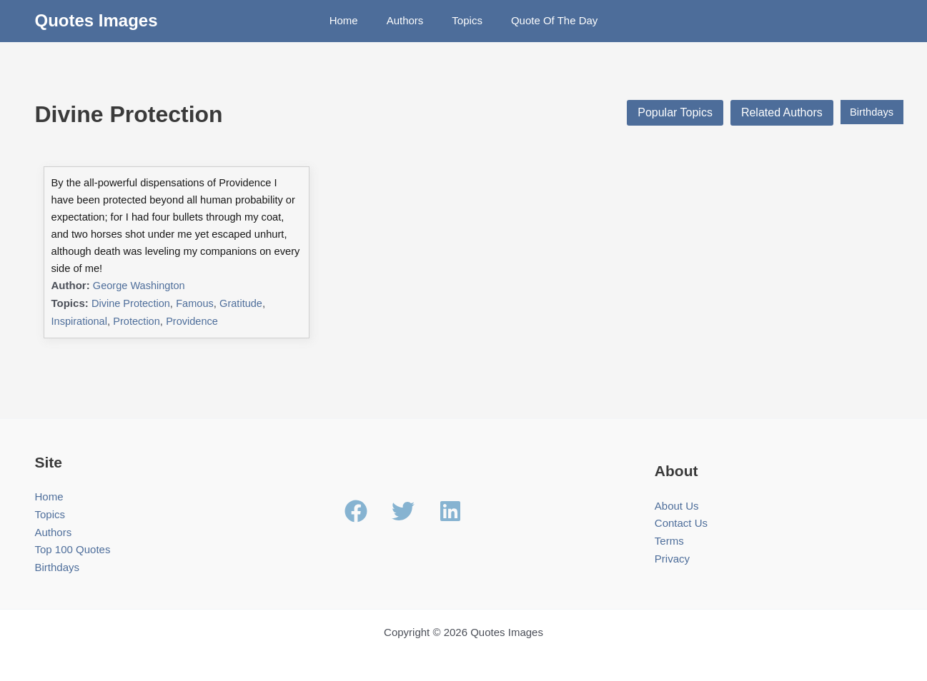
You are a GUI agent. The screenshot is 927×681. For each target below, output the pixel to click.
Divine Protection (131, 289)
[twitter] (414, 496)
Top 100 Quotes (73, 535)
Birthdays (869, 112)
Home (354, 20)
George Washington (140, 271)
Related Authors (775, 112)
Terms (669, 526)
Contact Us (681, 509)
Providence (196, 307)
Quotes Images (96, 20)
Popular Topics (668, 112)
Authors (408, 20)
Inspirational (80, 307)
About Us (677, 491)
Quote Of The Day (543, 20)
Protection (139, 307)
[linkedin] (454, 496)
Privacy (672, 544)
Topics (463, 20)
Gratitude (245, 289)
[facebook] (366, 496)
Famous (198, 289)
